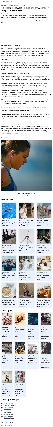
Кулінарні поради (19, 384)
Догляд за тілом (23, 218)
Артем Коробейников (10, 405)
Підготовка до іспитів (42, 272)
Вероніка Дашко (9, 418)
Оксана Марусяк (8, 414)
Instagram (8, 423)
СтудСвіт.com (5, 2)
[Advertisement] (26, 33)
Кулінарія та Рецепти (7, 5)
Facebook (3, 423)
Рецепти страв (5, 299)
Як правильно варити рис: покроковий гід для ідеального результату (9, 302)
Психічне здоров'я (6, 245)
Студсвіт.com (7, 402)
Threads (12, 423)
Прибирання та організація (43, 299)
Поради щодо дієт (19, 5)
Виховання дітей (40, 218)
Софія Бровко (7, 412)
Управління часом (19, 326)
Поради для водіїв (6, 355)
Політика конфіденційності (7, 425)
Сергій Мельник (8, 407)
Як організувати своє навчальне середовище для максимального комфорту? (32, 360)
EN (12, 422)
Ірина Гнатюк (7, 409)
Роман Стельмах (8, 403)
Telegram (20, 423)
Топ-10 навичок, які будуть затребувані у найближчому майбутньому (6, 391)
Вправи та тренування (7, 218)
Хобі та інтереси (5, 272)
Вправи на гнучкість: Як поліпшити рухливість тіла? (26, 248)
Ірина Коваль (7, 411)
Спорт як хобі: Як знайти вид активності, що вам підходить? (9, 275)
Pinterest (16, 423)
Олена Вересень (8, 416)
